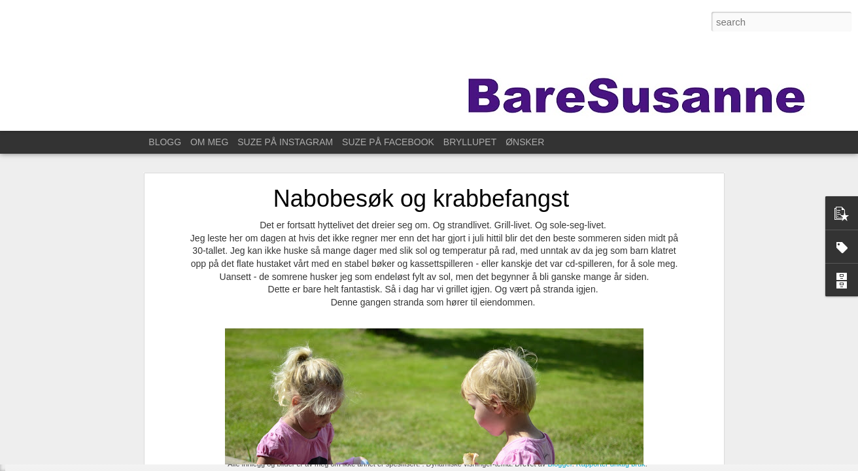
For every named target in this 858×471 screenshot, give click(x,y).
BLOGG (164, 142)
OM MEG (209, 142)
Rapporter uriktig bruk (610, 464)
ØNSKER (525, 142)
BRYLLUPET (469, 142)
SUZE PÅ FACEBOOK (388, 142)
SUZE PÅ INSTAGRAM (285, 142)
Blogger (559, 464)
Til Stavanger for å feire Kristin (84, 442)
